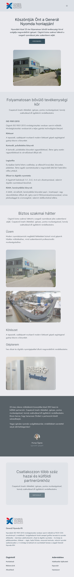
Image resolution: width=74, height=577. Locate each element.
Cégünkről (37, 41)
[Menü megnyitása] (67, 6)
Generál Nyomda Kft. (14, 528)
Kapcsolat (37, 495)
